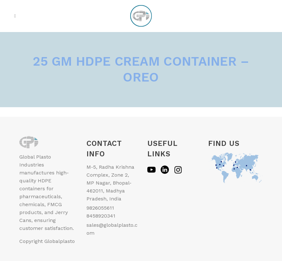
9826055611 (100, 208)
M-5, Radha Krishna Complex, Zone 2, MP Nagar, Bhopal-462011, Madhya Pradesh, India (110, 183)
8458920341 (101, 216)
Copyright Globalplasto (47, 241)
